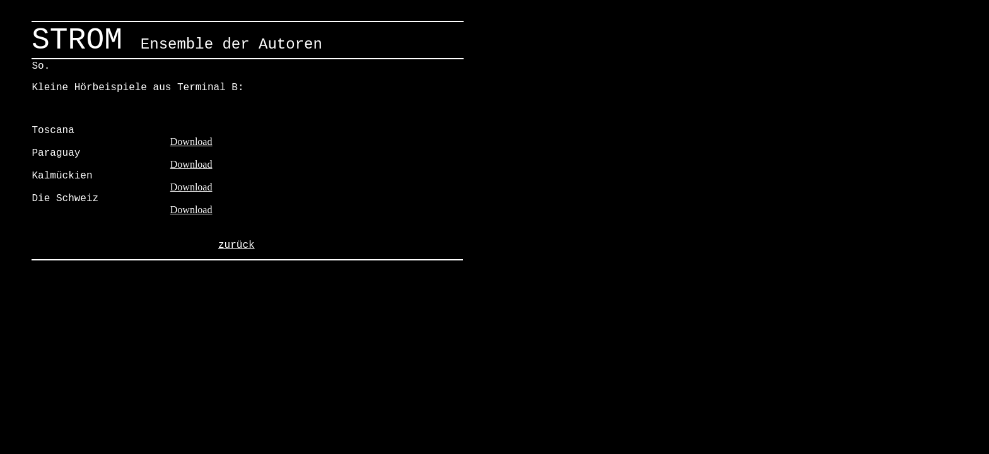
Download (191, 141)
